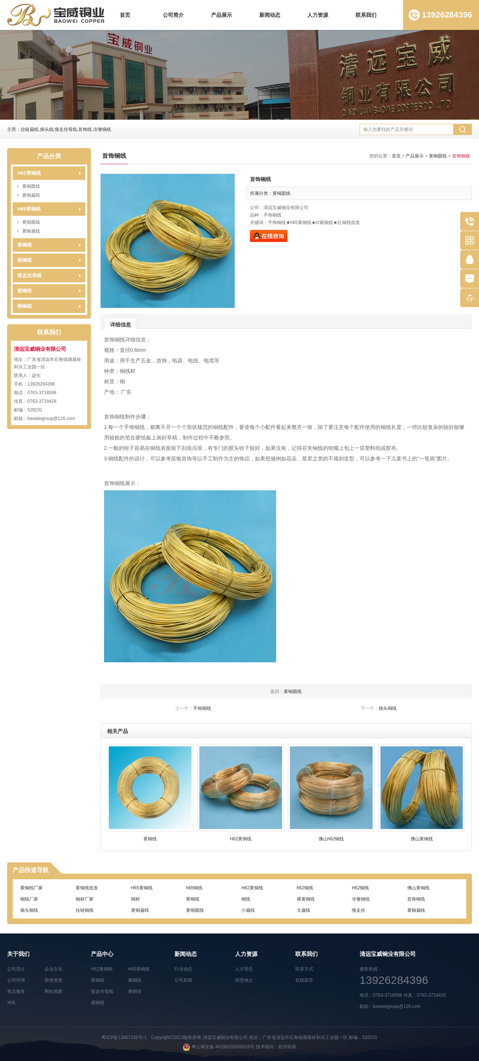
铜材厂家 (85, 899)
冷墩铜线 (361, 899)
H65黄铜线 (29, 209)
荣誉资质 (53, 980)
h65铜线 (194, 887)
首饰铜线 (416, 899)
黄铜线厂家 (31, 887)
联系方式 (304, 969)
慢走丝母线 (29, 275)
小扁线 (248, 910)
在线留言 (304, 980)
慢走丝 (358, 910)
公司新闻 (183, 980)
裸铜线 (24, 306)
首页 (125, 15)
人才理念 (244, 969)
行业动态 (183, 969)
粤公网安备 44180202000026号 (223, 1046)
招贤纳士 (244, 980)
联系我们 (366, 15)
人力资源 (317, 15)
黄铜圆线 (31, 186)
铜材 (135, 899)
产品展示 (221, 15)
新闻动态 (269, 15)
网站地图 (53, 991)
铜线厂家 (29, 899)
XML (11, 1002)
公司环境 (16, 980)
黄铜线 (24, 245)
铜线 (245, 899)
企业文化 (53, 969)
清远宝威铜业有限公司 (225, 1037)
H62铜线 (360, 887)
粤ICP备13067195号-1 (123, 1037)
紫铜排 (24, 291)
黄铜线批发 (87, 887)
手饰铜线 (202, 708)
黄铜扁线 (31, 195)
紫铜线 (24, 260)
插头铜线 (388, 708)
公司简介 (173, 15)
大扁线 (303, 910)
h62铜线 (305, 887)
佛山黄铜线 (418, 887)
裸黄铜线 (306, 899)
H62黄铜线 (29, 173)
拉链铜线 (85, 910)
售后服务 (16, 991)
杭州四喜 (287, 1046)
